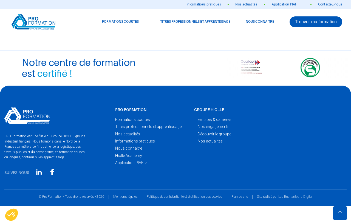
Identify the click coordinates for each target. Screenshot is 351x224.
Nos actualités (246, 4)
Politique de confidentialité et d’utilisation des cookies (184, 197)
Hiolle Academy (128, 155)
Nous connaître (260, 22)
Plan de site (239, 197)
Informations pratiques (203, 4)
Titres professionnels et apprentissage (195, 22)
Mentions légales (125, 197)
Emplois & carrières (214, 119)
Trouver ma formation (316, 21)
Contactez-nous (330, 4)
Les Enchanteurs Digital (295, 197)
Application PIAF (284, 4)
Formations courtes (120, 22)
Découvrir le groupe (214, 134)
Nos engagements (214, 126)
